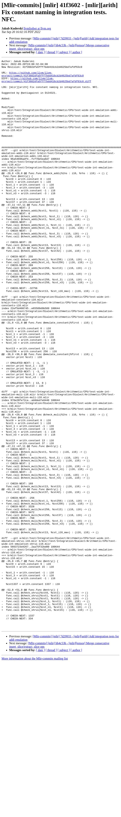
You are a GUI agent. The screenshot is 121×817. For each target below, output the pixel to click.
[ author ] (76, 52)
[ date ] (40, 52)
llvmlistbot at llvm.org (37, 28)
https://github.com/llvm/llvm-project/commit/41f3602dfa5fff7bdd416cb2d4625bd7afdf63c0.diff (46, 84)
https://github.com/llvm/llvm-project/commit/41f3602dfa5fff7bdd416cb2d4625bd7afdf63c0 (43, 77)
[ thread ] (51, 52)
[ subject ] (64, 52)
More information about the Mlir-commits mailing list (35, 772)
